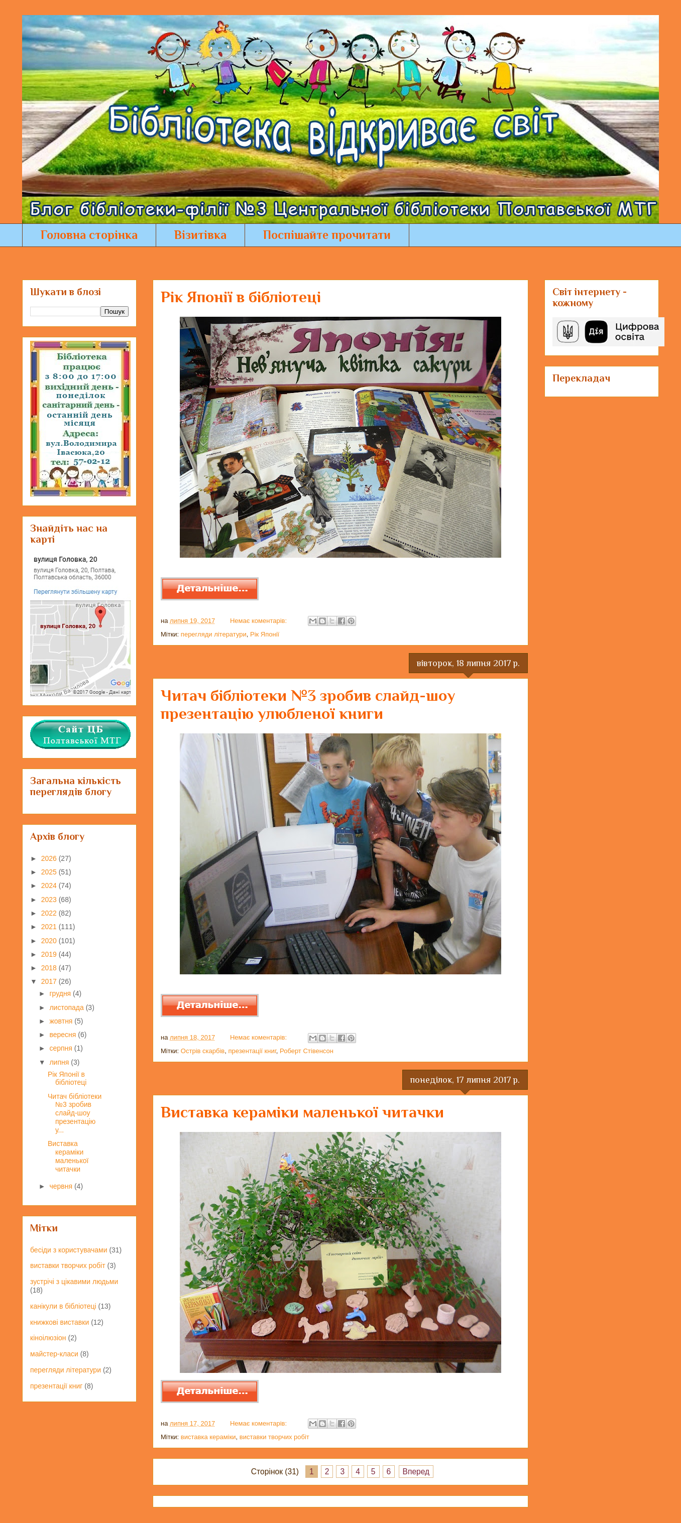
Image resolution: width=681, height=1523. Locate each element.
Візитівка (200, 234)
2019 (50, 954)
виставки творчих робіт (274, 1437)
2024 (50, 885)
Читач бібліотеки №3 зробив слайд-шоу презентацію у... (74, 1113)
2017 (50, 981)
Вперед (416, 1471)
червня (61, 1186)
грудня (61, 993)
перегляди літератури (214, 634)
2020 (50, 941)
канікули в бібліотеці (63, 1306)
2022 (50, 913)
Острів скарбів (202, 1051)
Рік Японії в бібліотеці (241, 297)
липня (60, 1062)
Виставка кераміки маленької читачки (302, 1112)
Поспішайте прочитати (327, 234)
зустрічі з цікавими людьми (74, 1282)
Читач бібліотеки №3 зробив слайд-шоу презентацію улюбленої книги (308, 704)
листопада (67, 1007)
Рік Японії (264, 634)
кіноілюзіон (48, 1338)
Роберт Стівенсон (306, 1051)
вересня (63, 1035)
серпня (61, 1048)
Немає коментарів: (259, 620)
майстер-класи (54, 1354)
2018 (50, 968)
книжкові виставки (59, 1322)
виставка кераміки (208, 1437)
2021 (50, 927)
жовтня (61, 1021)
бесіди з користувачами (68, 1250)
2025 (50, 872)
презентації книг (252, 1051)
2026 (50, 858)
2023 (50, 900)
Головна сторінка (89, 234)
